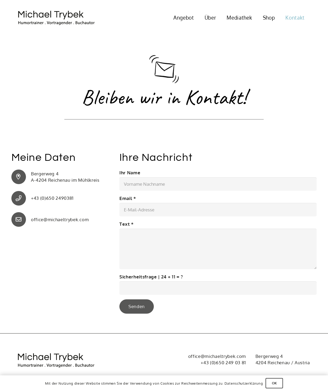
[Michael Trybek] (59, 18)
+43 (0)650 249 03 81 (223, 362)
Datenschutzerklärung (243, 383)
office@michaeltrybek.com (60, 219)
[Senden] (136, 306)
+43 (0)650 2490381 (52, 198)
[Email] (218, 209)
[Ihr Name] (218, 184)
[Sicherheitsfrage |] (218, 288)
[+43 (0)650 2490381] (21, 198)
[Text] (218, 249)
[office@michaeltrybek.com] (21, 219)
